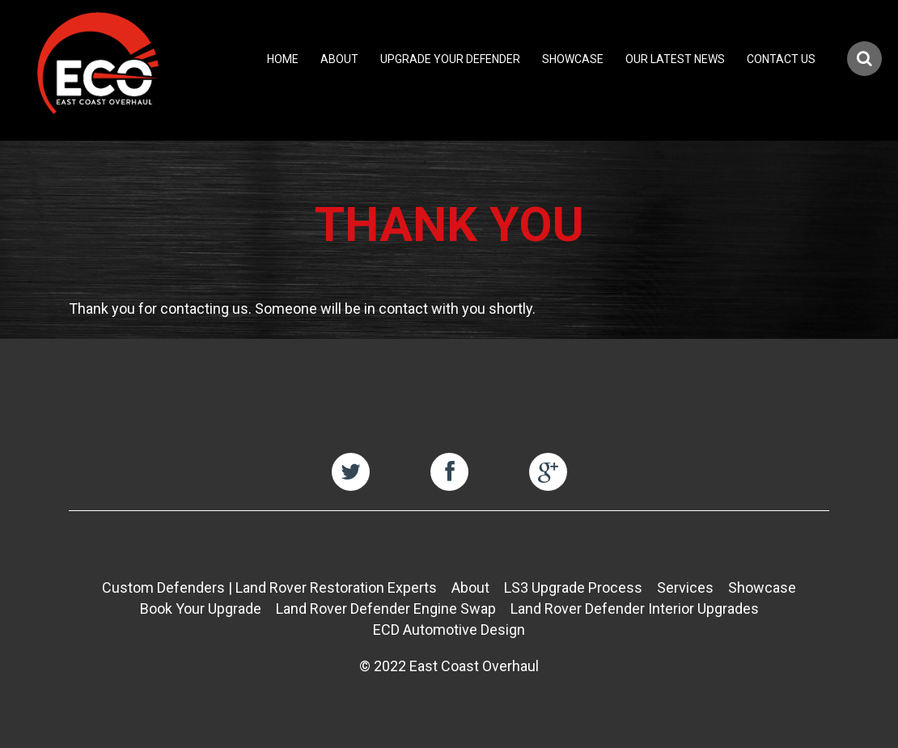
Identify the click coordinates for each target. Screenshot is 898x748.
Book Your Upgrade (200, 608)
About (339, 59)
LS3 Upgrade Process (573, 587)
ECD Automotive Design (449, 629)
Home (283, 59)
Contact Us (781, 59)
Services (685, 587)
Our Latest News (675, 59)
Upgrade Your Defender (450, 59)
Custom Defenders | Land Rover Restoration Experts (269, 587)
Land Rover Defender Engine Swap (386, 608)
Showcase (573, 59)
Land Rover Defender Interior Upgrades (634, 608)
